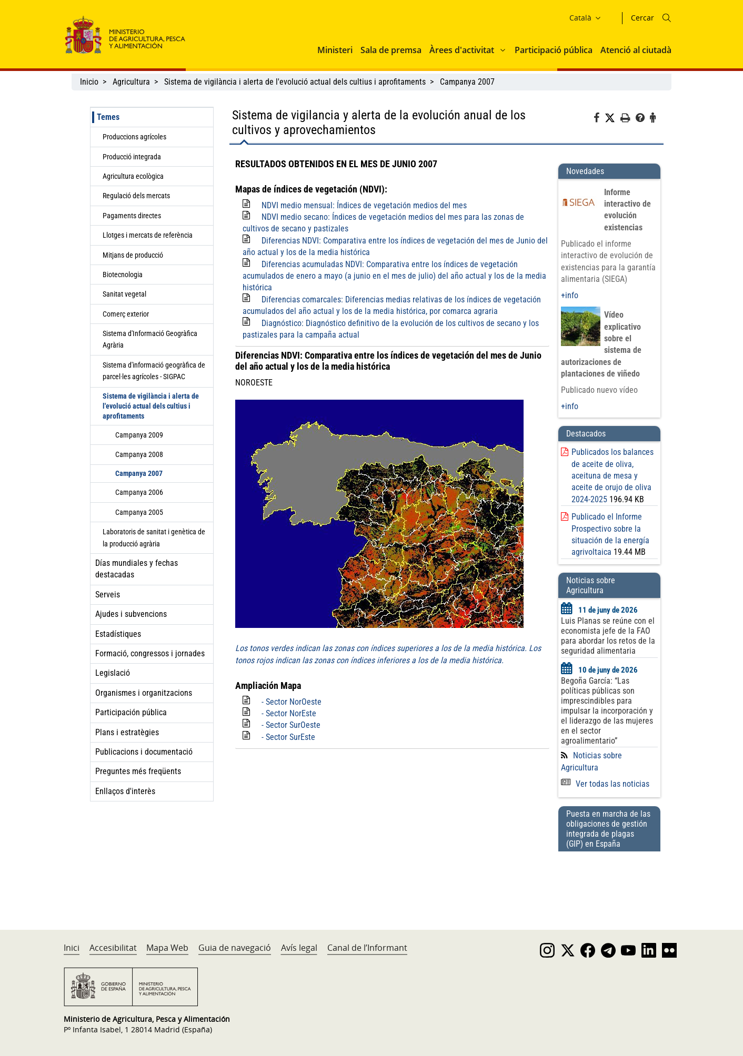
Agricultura (131, 82)
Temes (108, 117)
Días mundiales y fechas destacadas (136, 569)
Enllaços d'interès (125, 791)
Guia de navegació (234, 947)
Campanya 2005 (139, 512)
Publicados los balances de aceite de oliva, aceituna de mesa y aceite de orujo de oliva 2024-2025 (612, 475)
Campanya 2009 (139, 435)
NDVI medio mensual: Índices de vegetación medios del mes (364, 205)
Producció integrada (132, 157)
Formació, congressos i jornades (150, 653)
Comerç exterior (126, 314)
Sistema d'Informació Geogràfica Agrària (150, 339)
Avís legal (299, 947)
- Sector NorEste (289, 713)
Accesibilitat (113, 947)
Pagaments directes (132, 215)
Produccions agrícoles (134, 137)
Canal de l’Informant (367, 947)
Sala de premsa (390, 50)
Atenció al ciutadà (635, 50)
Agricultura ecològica (133, 176)
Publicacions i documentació (144, 752)
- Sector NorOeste (292, 702)
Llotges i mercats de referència (148, 235)
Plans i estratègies (127, 732)
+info (569, 295)
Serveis (107, 595)
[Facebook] (599, 119)
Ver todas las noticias (605, 784)
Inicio (89, 82)
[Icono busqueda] (666, 18)
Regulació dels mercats (136, 195)
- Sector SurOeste (291, 725)
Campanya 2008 (139, 454)
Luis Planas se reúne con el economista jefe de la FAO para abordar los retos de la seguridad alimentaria (608, 636)
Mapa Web (167, 947)
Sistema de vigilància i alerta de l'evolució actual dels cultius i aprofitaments (295, 82)
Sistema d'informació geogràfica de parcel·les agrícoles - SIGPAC (154, 371)
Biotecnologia (123, 274)
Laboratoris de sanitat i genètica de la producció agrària (154, 537)
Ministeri (335, 50)
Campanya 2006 (139, 492)
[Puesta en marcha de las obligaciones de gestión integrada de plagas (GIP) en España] (609, 880)
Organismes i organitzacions (143, 693)
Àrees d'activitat (461, 50)
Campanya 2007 (467, 82)
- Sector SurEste (288, 737)
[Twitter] (612, 118)
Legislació (112, 673)
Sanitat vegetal (124, 294)
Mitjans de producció (133, 255)
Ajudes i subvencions (131, 614)
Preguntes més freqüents (138, 771)
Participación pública (131, 712)
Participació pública (554, 50)
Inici (71, 947)
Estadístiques (118, 634)
